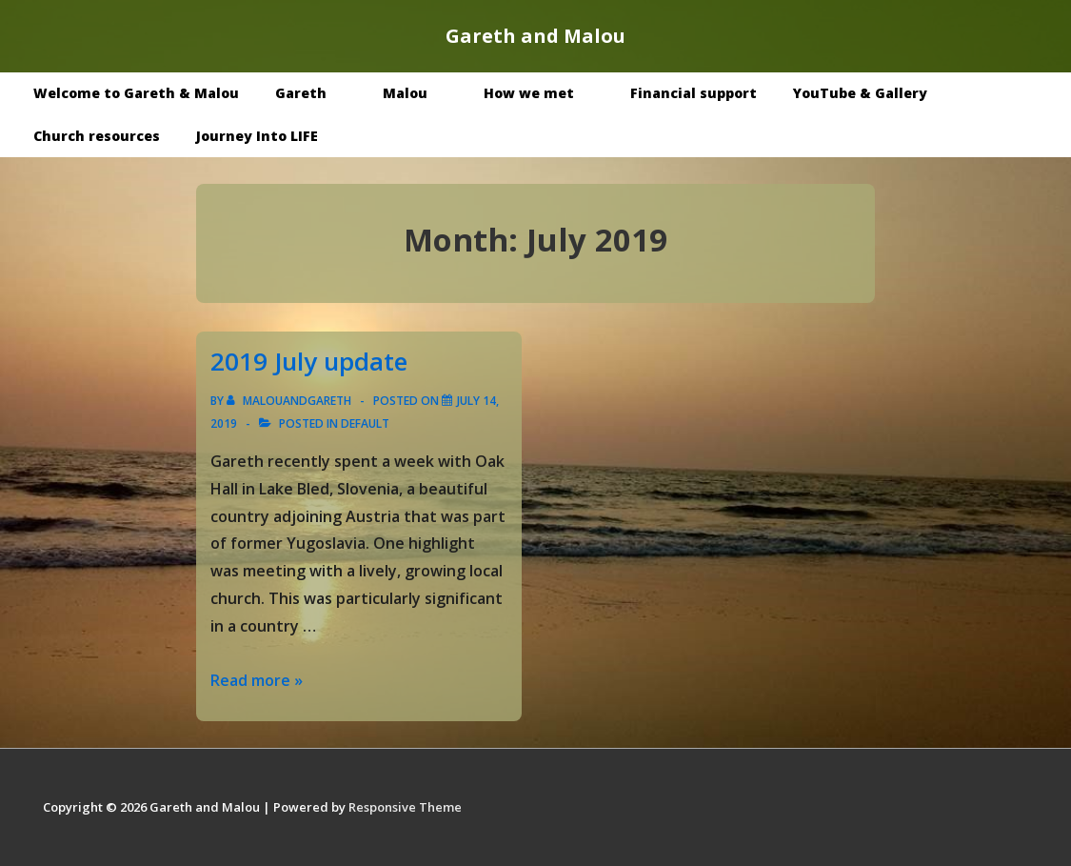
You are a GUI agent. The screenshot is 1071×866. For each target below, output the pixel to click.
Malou (419, 93)
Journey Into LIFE (257, 136)
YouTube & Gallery (874, 93)
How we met (543, 93)
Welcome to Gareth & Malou (136, 93)
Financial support (693, 93)
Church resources (96, 136)
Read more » (256, 680)
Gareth (314, 93)
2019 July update (308, 361)
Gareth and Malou (535, 36)
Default (365, 423)
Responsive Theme (405, 807)
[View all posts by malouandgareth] (290, 401)
